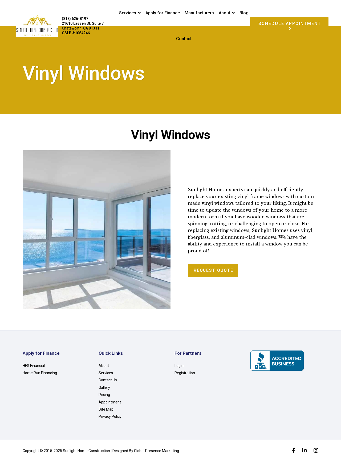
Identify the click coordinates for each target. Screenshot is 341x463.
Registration (184, 374)
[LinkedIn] (304, 452)
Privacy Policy (110, 417)
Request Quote (214, 271)
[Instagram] (316, 452)
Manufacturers (199, 12)
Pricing (104, 396)
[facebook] (293, 452)
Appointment (110, 403)
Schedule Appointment (289, 26)
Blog (244, 12)
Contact (184, 38)
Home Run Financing (40, 374)
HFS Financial (34, 367)
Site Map (106, 410)
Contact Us (108, 381)
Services (127, 12)
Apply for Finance (162, 12)
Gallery (104, 388)
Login (179, 367)
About (224, 12)
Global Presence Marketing (156, 452)
